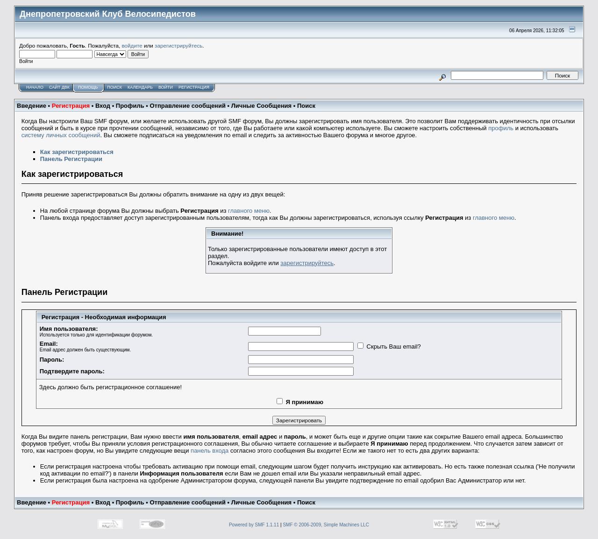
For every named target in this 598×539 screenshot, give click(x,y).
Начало (34, 87)
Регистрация (193, 87)
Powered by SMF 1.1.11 (254, 524)
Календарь (140, 87)
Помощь (88, 87)
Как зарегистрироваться (77, 151)
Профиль (130, 105)
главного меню (249, 210)
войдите (132, 45)
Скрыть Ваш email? (394, 346)
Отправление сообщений (188, 105)
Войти (165, 87)
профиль (500, 128)
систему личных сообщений (60, 135)
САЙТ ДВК (59, 87)
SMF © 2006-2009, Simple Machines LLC (326, 524)
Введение (31, 105)
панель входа (209, 450)
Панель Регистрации (71, 158)
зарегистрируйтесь (178, 45)
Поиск (114, 87)
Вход (102, 105)
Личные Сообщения (261, 105)
